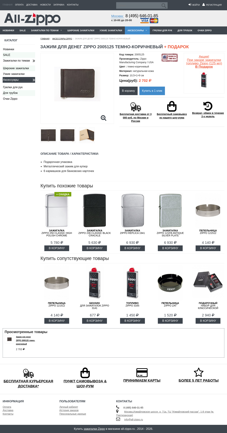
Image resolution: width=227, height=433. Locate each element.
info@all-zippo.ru (133, 419)
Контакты (73, 5)
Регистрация (212, 5)
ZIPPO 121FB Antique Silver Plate (170, 233)
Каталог (11, 40)
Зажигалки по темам (45, 30)
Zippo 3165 (132, 304)
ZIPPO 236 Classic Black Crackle (94, 233)
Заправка (58, 5)
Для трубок (185, 30)
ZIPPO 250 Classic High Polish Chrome (56, 233)
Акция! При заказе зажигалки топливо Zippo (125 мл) (204, 61)
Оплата (19, 5)
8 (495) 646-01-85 (142, 15)
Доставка (32, 5)
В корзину (128, 90)
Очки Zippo (205, 30)
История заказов (69, 410)
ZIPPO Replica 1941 (132, 231)
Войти (194, 5)
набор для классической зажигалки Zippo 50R (208, 307)
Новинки (8, 30)
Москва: (117, 16)
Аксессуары (136, 30)
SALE (23, 30)
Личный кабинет (68, 406)
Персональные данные (72, 413)
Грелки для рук (162, 30)
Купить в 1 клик (152, 90)
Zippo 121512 (208, 231)
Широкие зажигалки (80, 30)
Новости (45, 5)
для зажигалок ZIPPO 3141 (94, 305)
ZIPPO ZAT (170, 304)
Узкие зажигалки (111, 30)
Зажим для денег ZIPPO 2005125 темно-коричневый (25, 340)
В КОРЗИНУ (57, 248)
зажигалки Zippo (94, 428)
